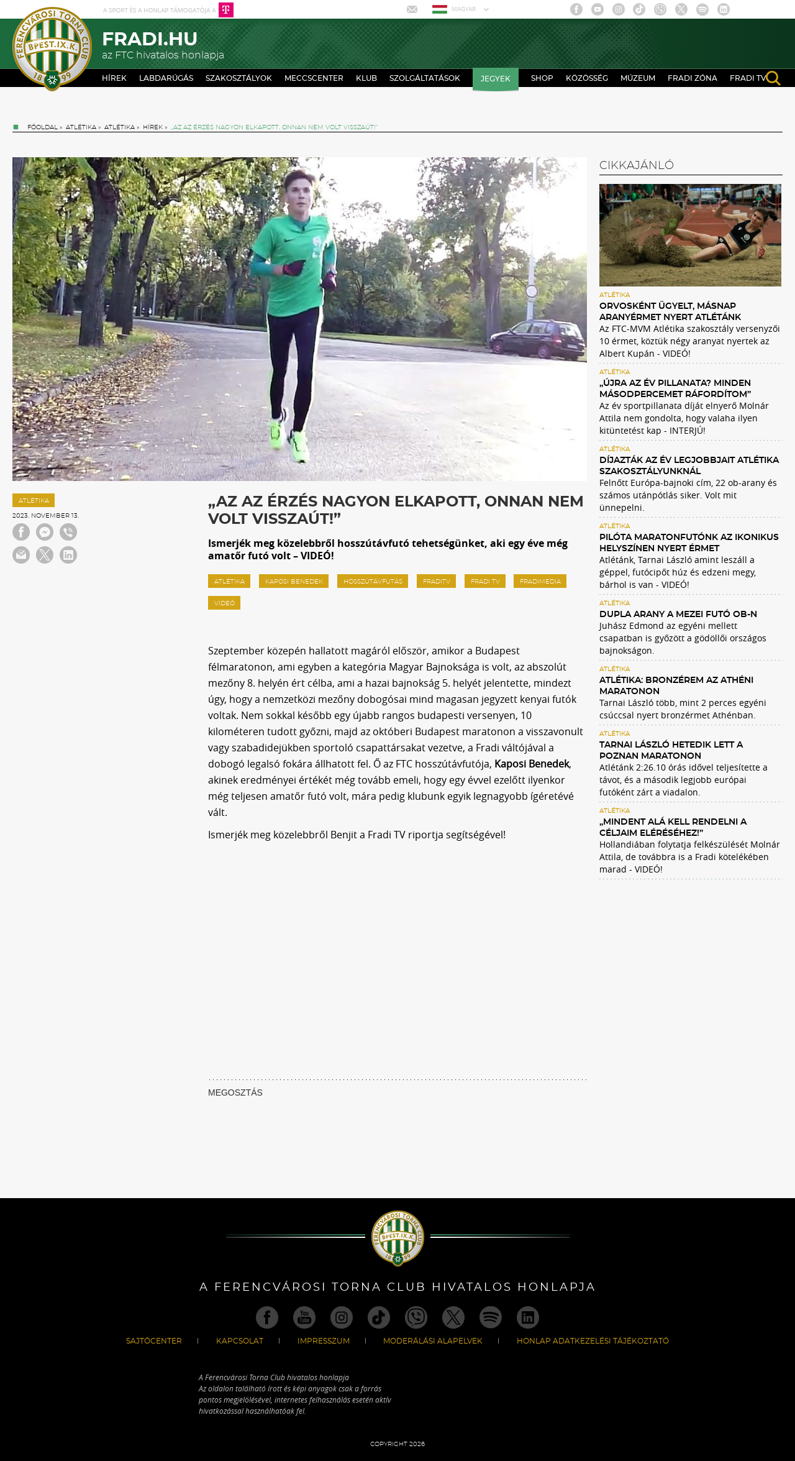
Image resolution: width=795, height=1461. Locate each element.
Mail (413, 9)
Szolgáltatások (424, 78)
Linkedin (723, 9)
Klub (366, 78)
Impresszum (324, 1341)
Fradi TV (748, 78)
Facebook (576, 9)
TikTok (639, 9)
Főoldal (42, 127)
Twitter (681, 9)
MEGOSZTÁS (235, 1092)
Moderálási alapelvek (433, 1341)
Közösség (587, 78)
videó (224, 603)
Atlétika (81, 127)
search (773, 78)
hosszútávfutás (372, 582)
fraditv (436, 582)
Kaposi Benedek (294, 582)
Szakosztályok (239, 78)
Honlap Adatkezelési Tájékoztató (593, 1341)
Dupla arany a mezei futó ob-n (678, 614)
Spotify (702, 9)
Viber (660, 9)
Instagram (618, 9)
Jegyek (496, 79)
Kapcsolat (239, 1341)
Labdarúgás (166, 78)
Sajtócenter (154, 1341)
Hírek (114, 78)
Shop (542, 78)
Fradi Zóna (692, 78)
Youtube (597, 9)
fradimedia (540, 582)
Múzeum (637, 78)
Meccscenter (313, 78)
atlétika (229, 582)
